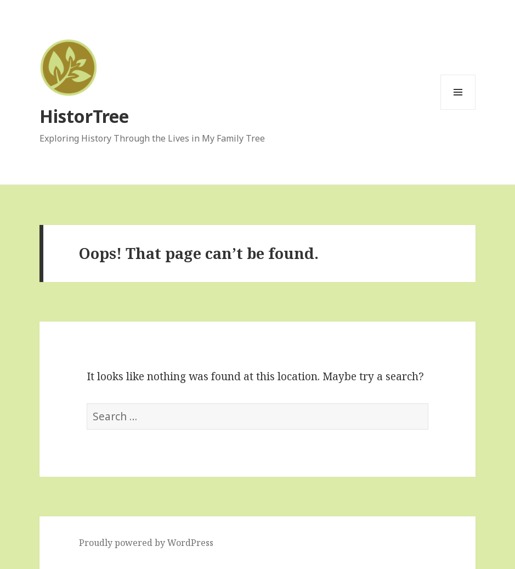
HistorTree (84, 116)
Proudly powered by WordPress (146, 543)
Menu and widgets (458, 109)
